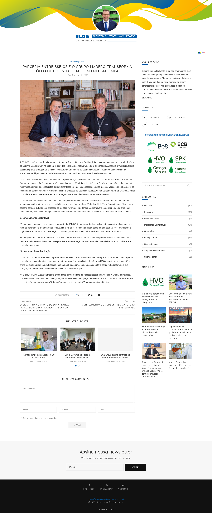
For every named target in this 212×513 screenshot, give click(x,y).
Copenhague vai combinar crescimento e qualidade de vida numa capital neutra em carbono (180, 332)
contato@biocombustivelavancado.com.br (167, 135)
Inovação (168, 212)
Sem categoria (168, 244)
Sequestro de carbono (168, 250)
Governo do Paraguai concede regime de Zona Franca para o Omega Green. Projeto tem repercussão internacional (153, 369)
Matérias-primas (77, 62)
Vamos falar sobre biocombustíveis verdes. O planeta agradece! (180, 365)
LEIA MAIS (147, 98)
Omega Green (168, 237)
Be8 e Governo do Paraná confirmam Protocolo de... (77, 356)
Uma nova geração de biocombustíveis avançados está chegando (153, 298)
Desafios (168, 205)
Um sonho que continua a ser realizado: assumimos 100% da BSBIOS (180, 298)
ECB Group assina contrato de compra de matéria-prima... (115, 356)
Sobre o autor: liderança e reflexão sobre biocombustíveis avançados (153, 331)
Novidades (168, 231)
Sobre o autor (168, 257)
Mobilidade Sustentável (168, 225)
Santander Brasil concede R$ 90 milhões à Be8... (39, 356)
